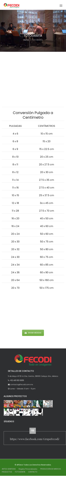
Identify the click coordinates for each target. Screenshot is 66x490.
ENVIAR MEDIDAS (33, 333)
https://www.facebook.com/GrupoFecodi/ (35, 439)
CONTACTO (32, 472)
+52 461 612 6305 (16, 380)
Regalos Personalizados (28, 469)
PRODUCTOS (7, 472)
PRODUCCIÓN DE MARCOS (50, 469)
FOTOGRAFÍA (20, 472)
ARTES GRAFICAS (9, 469)
